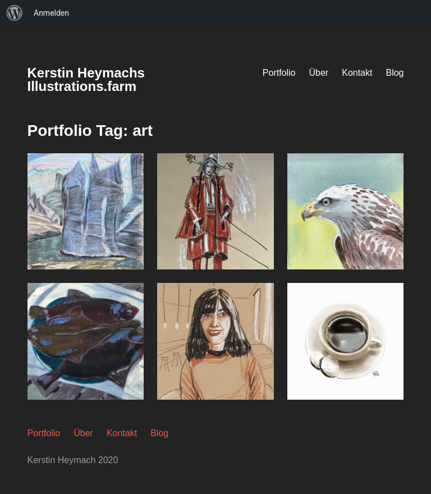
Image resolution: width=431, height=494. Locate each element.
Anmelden (51, 12)
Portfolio (279, 72)
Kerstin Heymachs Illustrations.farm (86, 79)
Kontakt (357, 72)
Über (319, 72)
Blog (395, 72)
